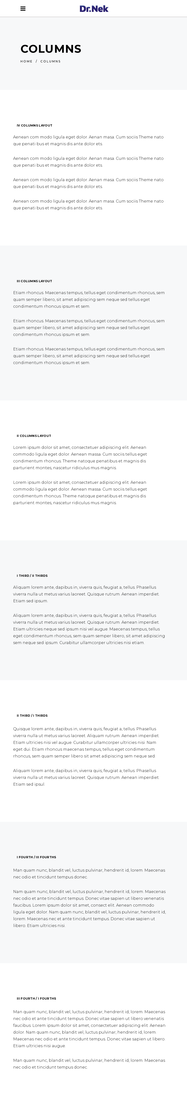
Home (26, 61)
